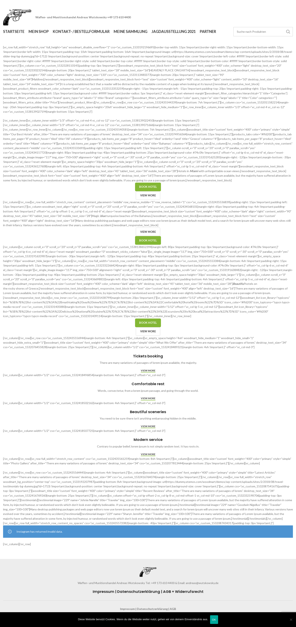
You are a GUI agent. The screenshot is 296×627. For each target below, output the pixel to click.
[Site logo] (17, 17)
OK (214, 619)
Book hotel (148, 187)
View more (148, 195)
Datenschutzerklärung (138, 592)
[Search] (263, 32)
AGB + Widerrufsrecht (183, 592)
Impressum (103, 592)
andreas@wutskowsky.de (202, 583)
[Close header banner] (291, 4)
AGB (173, 609)
